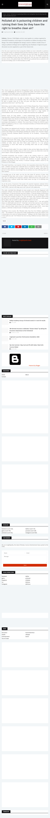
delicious (27, 584)
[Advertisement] (25, 272)
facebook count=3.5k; (7, 529)
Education (4, 632)
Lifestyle (27, 634)
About (27, 374)
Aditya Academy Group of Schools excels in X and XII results (27, 320)
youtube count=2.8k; (30, 530)
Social (8, 14)
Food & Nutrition (29, 632)
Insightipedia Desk (8, 32)
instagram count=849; (31, 532)
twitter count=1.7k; (30, 529)
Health (3, 634)
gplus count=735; (6, 530)
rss (2, 582)
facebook (4, 576)
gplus (3, 578)
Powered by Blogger (21, 365)
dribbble (27, 580)
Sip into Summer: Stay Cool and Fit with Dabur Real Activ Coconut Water (26, 346)
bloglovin (4, 580)
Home (4, 14)
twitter (27, 576)
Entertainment (6, 636)
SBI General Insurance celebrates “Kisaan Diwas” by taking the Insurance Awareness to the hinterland (28, 330)
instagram (4, 584)
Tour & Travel (5, 638)
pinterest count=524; (7, 532)
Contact (4, 376)
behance (27, 582)
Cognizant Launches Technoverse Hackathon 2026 (24, 337)
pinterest (27, 578)
